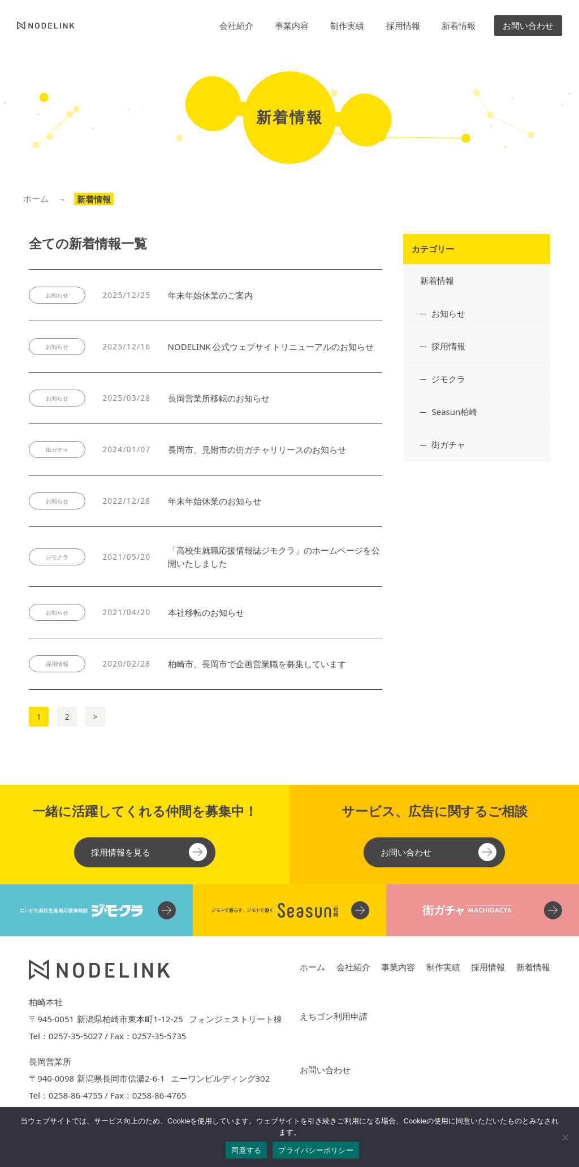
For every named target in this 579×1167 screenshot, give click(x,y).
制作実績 (347, 25)
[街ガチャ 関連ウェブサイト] (482, 910)
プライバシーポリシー (315, 1150)
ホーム (36, 198)
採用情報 (403, 25)
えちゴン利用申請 (334, 1016)
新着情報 (459, 25)
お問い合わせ (528, 25)
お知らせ (448, 313)
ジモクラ (448, 378)
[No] (565, 1137)
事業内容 (292, 25)
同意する (246, 1150)
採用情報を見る (120, 852)
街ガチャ (448, 444)
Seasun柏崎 (454, 411)
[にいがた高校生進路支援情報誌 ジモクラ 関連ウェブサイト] (96, 910)
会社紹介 (236, 25)
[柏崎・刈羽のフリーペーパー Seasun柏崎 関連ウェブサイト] (289, 910)
